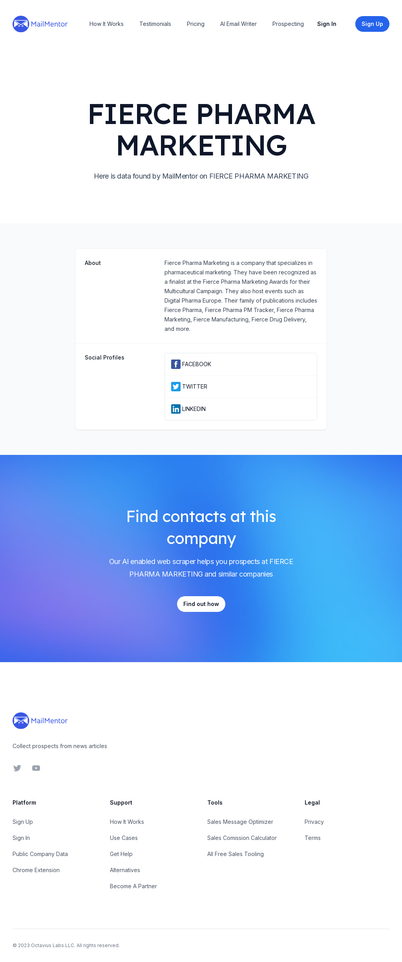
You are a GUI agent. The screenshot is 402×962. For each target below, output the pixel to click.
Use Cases (124, 837)
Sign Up (23, 821)
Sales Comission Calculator (242, 837)
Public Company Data (40, 854)
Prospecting (288, 23)
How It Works (107, 23)
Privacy (314, 821)
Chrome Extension (36, 870)
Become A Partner (133, 886)
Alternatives (125, 870)
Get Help (121, 854)
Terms (313, 837)
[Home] (40, 24)
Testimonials (155, 23)
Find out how (201, 604)
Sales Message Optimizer (240, 821)
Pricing (196, 23)
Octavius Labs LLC (52, 945)
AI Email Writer (238, 23)
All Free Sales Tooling (235, 854)
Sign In (326, 23)
